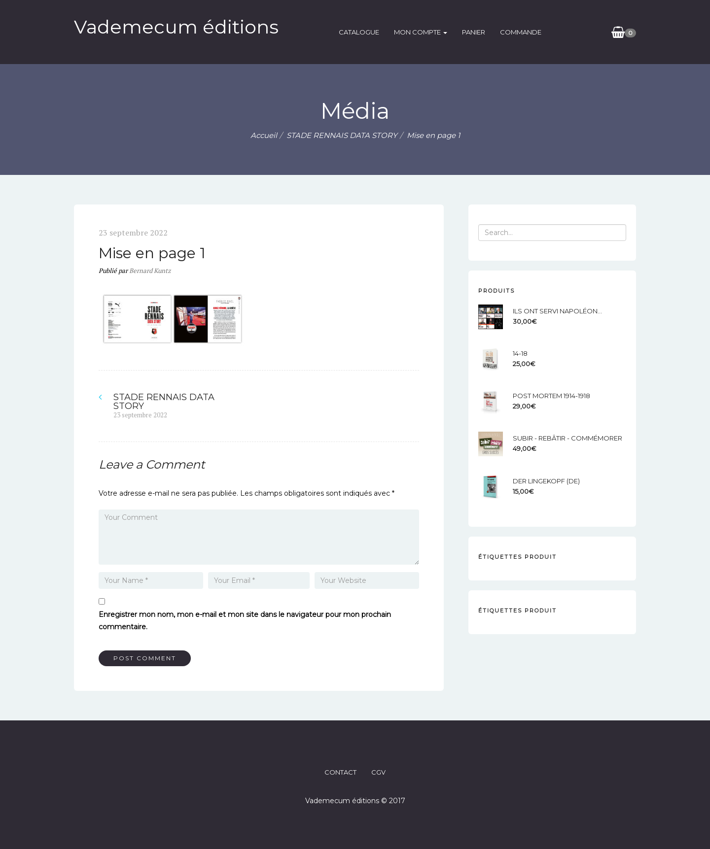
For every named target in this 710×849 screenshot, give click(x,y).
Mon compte (420, 32)
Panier (473, 32)
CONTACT (340, 772)
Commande (520, 32)
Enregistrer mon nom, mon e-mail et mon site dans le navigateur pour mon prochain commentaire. (245, 620)
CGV (378, 772)
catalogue (359, 32)
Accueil (263, 135)
